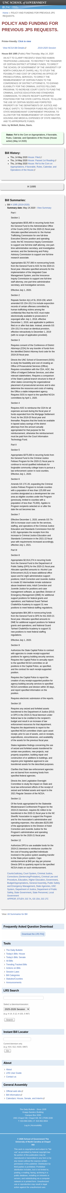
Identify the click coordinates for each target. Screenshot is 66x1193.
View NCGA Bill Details (14, 48)
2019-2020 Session (47, 48)
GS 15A (36, 899)
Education (22, 880)
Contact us (11, 1077)
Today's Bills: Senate (16, 957)
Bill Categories (13, 975)
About (9, 1069)
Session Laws (12, 972)
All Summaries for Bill (17, 914)
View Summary (44, 208)
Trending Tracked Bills (16, 964)
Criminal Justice (44, 873)
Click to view (24, 41)
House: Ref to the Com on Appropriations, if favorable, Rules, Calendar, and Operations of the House (33, 166)
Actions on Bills (13, 968)
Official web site (14, 1091)
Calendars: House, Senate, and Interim (25, 1098)
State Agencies (43, 886)
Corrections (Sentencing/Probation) (23, 876)
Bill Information (14, 1095)
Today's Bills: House (15, 954)
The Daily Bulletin (14, 950)
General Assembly (37, 883)
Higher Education (37, 880)
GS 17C (45, 899)
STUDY (20, 899)
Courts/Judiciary (14, 873)
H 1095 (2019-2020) (20, 204)
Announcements (13, 982)
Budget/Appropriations (17, 883)
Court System (29, 873)
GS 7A (28, 899)
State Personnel (40, 892)
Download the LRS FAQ (33, 934)
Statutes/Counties (14, 979)
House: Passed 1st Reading (42, 160)
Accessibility (36, 1125)
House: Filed (35, 157)
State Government (22, 892)
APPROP (11, 899)
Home (5, 13)
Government (52, 880)
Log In (27, 1125)
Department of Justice (25, 889)
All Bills (9, 961)
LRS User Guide (13, 1073)
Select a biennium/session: (16, 1004)
